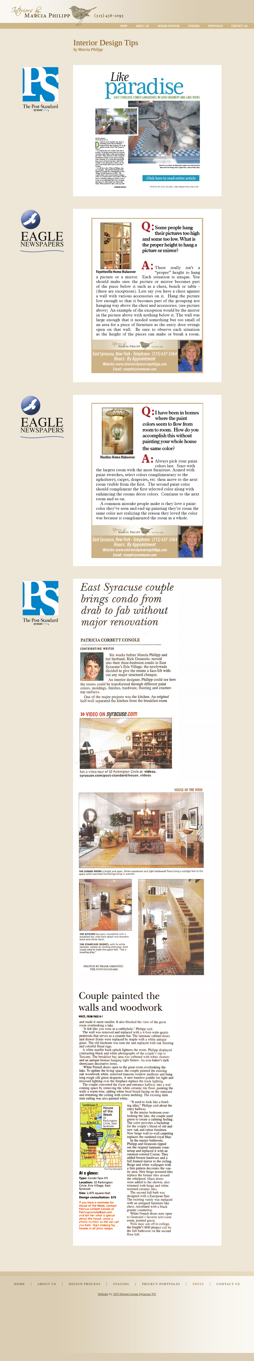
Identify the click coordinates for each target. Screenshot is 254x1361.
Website (103, 1294)
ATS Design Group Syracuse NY (134, 1294)
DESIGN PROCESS (84, 1284)
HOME (19, 1284)
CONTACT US (228, 1284)
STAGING (121, 1284)
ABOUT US (46, 1284)
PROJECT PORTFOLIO (161, 1284)
